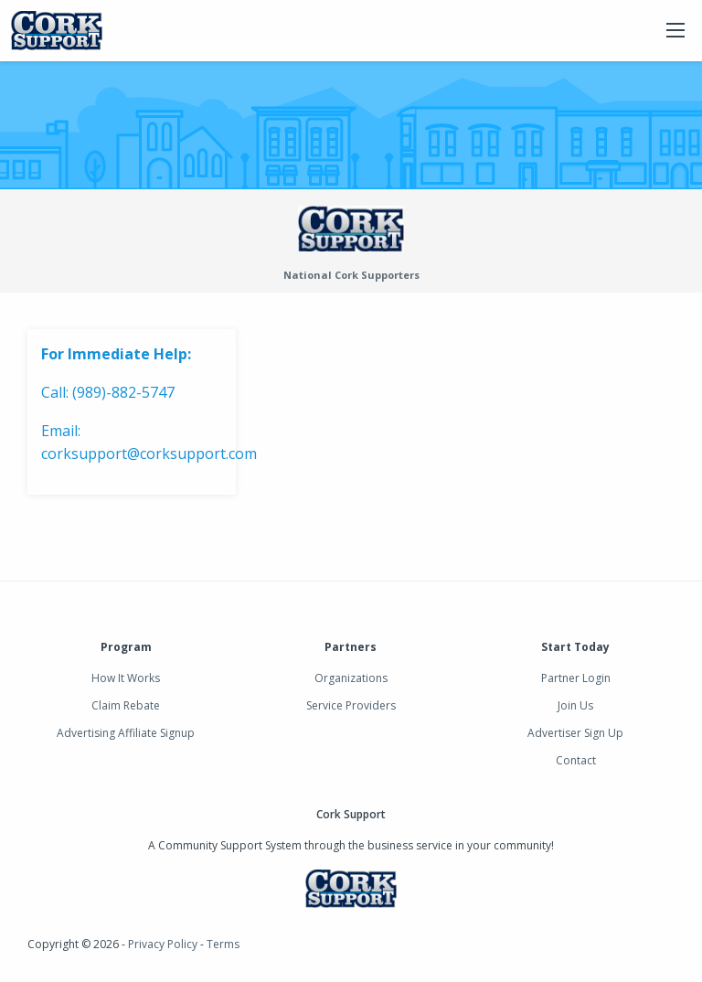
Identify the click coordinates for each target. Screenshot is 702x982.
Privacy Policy (162, 944)
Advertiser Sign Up (575, 733)
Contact (576, 760)
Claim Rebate (125, 705)
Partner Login (576, 678)
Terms (223, 944)
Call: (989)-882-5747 (108, 392)
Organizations (351, 678)
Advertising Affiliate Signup (126, 733)
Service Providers (351, 705)
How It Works (125, 678)
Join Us (575, 705)
